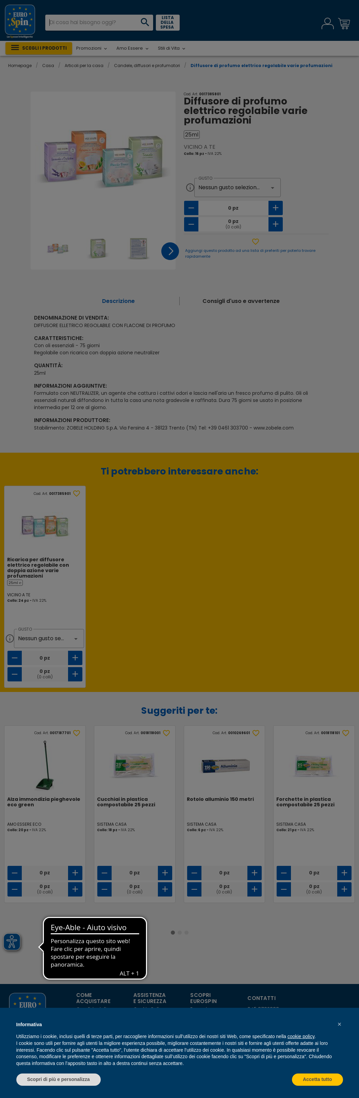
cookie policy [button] (301, 1036)
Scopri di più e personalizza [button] (58, 1079)
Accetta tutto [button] (317, 1079)
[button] (339, 1024)
